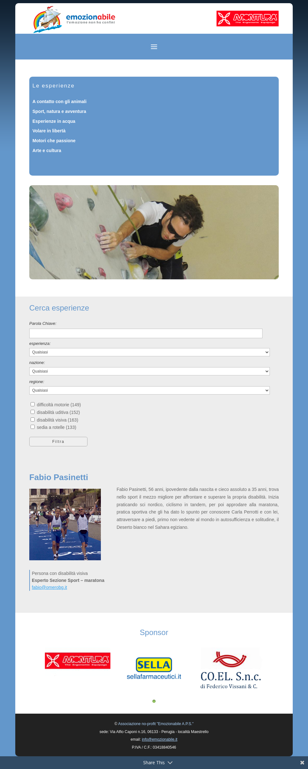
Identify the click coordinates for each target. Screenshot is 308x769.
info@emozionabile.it (160, 739)
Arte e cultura (46, 150)
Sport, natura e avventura (59, 111)
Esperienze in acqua (53, 121)
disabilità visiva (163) (57, 420)
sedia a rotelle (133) (56, 427)
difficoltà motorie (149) (59, 404)
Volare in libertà (49, 130)
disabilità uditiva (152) (58, 412)
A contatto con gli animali (59, 101)
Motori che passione (53, 140)
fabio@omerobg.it (49, 587)
